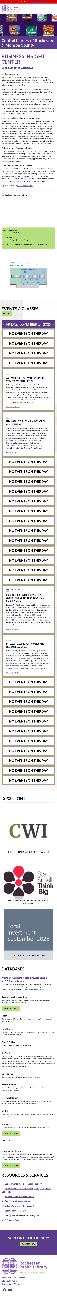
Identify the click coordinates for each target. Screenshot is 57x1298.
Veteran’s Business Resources (18, 1206)
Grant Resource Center (16, 1210)
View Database (10, 1009)
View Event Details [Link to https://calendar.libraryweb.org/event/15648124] (13, 452)
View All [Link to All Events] (6, 313)
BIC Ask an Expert (13, 1220)
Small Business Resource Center (19, 1196)
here (3, 113)
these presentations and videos (42, 1159)
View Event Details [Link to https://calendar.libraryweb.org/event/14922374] (13, 673)
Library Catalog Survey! (38, 2)
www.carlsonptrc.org (47, 143)
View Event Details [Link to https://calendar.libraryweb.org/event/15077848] (13, 629)
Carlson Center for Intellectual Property (23, 1184)
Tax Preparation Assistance (17, 1201)
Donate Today (28, 1244)
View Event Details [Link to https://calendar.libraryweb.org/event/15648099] (13, 407)
